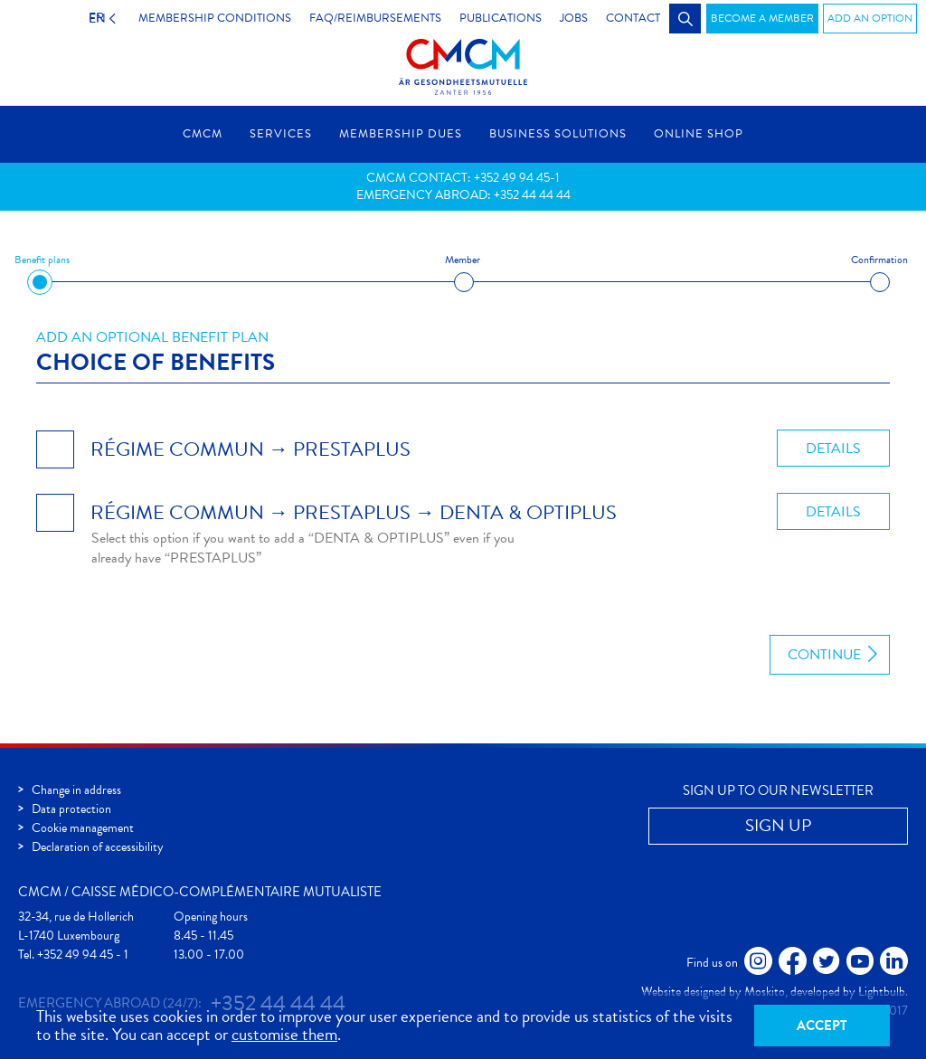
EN (93, 18)
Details (833, 448)
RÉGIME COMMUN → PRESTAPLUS (250, 449)
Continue (824, 655)
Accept (822, 1025)
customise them (284, 1034)
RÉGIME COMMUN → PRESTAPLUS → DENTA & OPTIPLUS (353, 512)
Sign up (778, 825)
